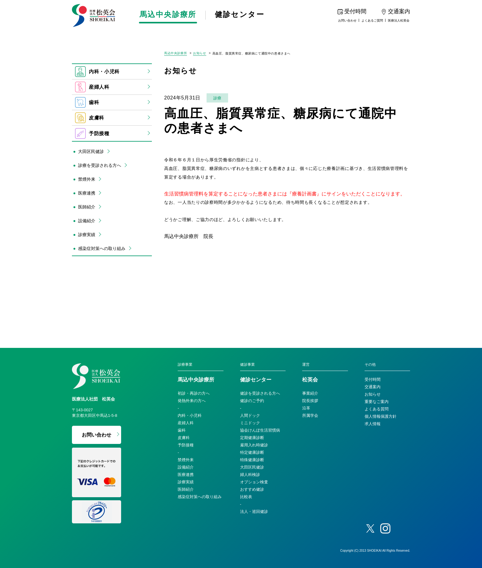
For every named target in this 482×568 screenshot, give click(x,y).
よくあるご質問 (372, 20)
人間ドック (250, 415)
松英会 (310, 380)
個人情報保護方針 (381, 416)
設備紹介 (86, 220)
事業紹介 (310, 393)
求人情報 (373, 423)
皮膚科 (89, 117)
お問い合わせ (347, 20)
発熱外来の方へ (192, 400)
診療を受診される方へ (99, 165)
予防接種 (92, 133)
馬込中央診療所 (169, 14)
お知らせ (199, 53)
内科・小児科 (97, 71)
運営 (306, 364)
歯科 (87, 102)
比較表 (246, 496)
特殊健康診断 (252, 459)
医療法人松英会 (398, 20)
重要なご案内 (377, 401)
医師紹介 (86, 206)
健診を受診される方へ (260, 393)
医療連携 (86, 193)
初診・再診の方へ (194, 393)
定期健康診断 (252, 437)
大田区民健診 (91, 151)
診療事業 (185, 364)
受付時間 (373, 379)
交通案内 (373, 387)
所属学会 (310, 415)
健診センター (243, 14)
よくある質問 (377, 409)
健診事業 (247, 364)
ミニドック (250, 423)
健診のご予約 (252, 400)
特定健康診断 (252, 452)
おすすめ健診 (252, 489)
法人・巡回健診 (254, 511)
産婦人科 (92, 87)
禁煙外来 (86, 179)
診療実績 (86, 234)
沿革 (306, 408)
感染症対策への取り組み (101, 248)
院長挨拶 (310, 400)
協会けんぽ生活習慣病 (260, 430)
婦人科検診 (250, 474)
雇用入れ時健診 (254, 445)
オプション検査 (254, 482)
